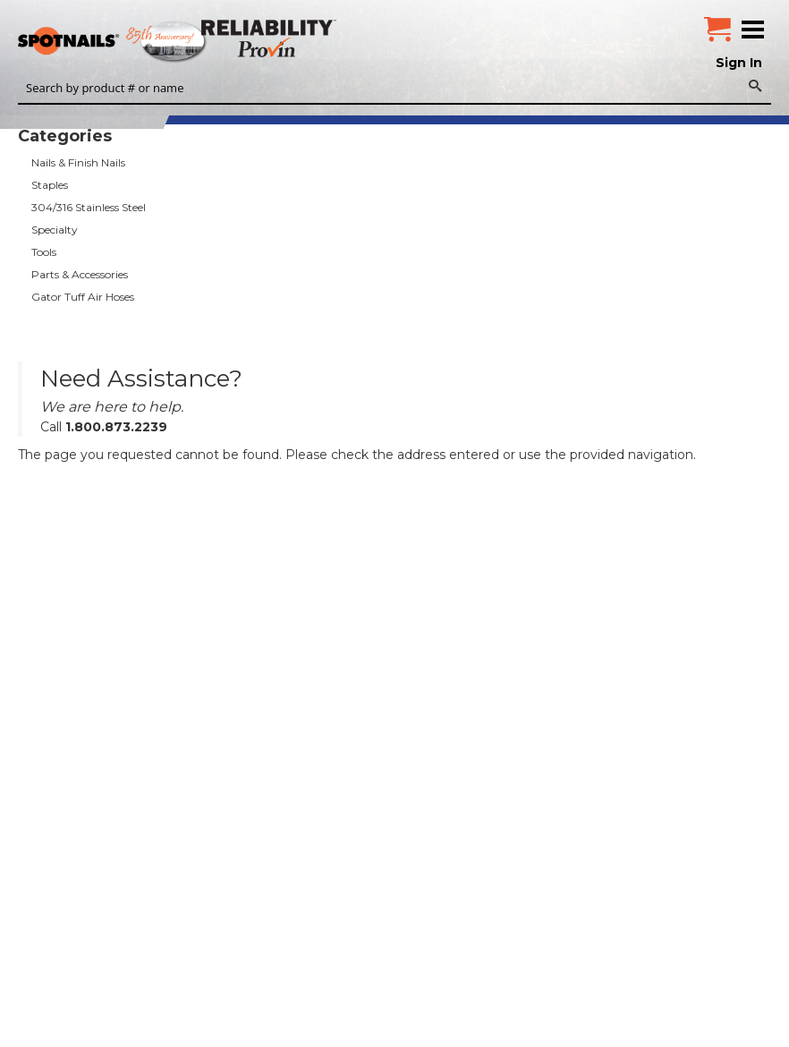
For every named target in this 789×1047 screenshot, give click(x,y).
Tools (43, 252)
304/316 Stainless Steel (88, 207)
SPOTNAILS (134, 42)
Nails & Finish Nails (78, 162)
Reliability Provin (270, 38)
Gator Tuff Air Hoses (82, 296)
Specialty (54, 229)
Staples (49, 185)
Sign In (739, 63)
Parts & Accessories (79, 274)
